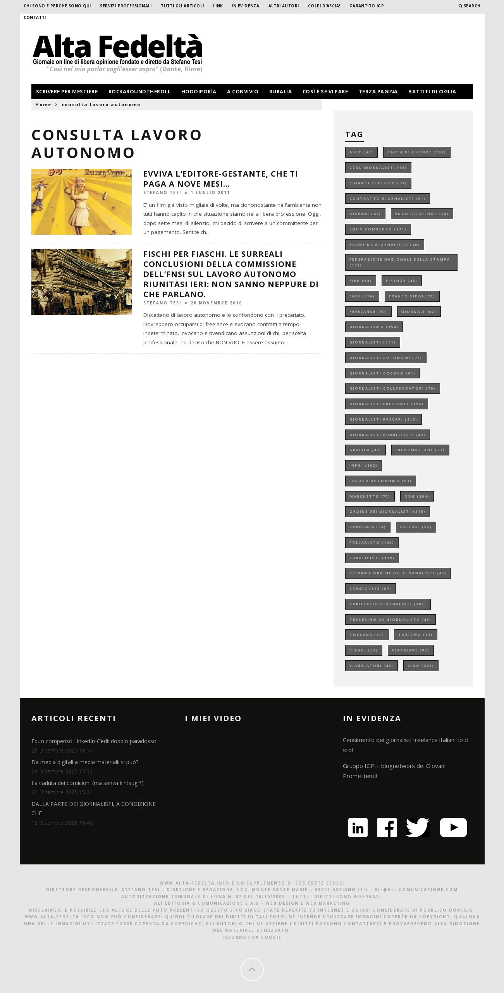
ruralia (280, 91)
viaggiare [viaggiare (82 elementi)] (411, 650)
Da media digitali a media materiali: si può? (84, 762)
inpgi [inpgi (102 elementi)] (363, 465)
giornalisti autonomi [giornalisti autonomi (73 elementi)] (385, 357)
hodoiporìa (199, 91)
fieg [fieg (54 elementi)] (360, 280)
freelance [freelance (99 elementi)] (368, 311)
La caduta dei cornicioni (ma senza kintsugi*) (87, 783)
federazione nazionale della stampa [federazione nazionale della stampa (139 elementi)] (399, 262)
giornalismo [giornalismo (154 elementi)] (374, 326)
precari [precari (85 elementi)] (416, 526)
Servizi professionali (125, 6)
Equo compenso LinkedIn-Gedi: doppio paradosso (94, 741)
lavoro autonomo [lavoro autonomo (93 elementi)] (380, 480)
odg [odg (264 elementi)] (417, 496)
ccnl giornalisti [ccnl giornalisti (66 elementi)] (378, 167)
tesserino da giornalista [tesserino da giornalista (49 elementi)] (390, 619)
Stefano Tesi (162, 192)
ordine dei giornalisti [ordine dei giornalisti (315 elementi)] (387, 511)
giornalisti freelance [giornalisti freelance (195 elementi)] (386, 403)
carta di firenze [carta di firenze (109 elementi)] (416, 152)
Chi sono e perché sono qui (57, 6)
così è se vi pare (325, 91)
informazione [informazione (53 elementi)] (420, 449)
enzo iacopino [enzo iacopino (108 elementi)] (422, 213)
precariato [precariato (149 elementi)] (371, 542)
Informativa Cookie (252, 937)
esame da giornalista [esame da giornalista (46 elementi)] (384, 244)
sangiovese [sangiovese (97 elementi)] (370, 588)
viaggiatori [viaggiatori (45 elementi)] (371, 665)
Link (218, 6)
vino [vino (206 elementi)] (421, 665)
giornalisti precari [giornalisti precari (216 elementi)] (383, 419)
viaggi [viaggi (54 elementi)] (363, 650)
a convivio (242, 91)
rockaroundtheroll (139, 91)
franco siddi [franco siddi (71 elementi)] (412, 296)
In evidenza (245, 6)
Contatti (35, 17)
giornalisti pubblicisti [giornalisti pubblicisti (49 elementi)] (387, 434)
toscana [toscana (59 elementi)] (366, 634)
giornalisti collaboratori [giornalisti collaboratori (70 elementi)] (392, 388)
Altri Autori (283, 6)
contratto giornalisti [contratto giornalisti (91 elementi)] (387, 198)
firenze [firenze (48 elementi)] (402, 280)
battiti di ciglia (432, 91)
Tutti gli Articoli (182, 6)
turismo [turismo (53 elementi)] (415, 634)
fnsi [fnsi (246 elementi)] (362, 296)
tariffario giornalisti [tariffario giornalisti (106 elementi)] (388, 603)
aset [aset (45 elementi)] (361, 152)
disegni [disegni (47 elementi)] (365, 213)
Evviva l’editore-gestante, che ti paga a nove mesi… (220, 178)
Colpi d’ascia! (324, 6)
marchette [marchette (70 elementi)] (369, 496)
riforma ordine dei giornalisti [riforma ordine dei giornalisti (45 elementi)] (398, 573)
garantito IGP (366, 6)
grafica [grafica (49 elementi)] (365, 449)
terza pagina (378, 91)
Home (43, 104)
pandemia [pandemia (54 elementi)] (367, 526)
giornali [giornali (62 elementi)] (419, 311)
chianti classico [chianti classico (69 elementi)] (378, 183)
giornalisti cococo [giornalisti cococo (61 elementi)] (382, 373)
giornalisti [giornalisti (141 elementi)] (372, 342)
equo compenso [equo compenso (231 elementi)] (378, 229)
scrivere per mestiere (67, 91)
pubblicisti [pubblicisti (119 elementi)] (372, 557)
